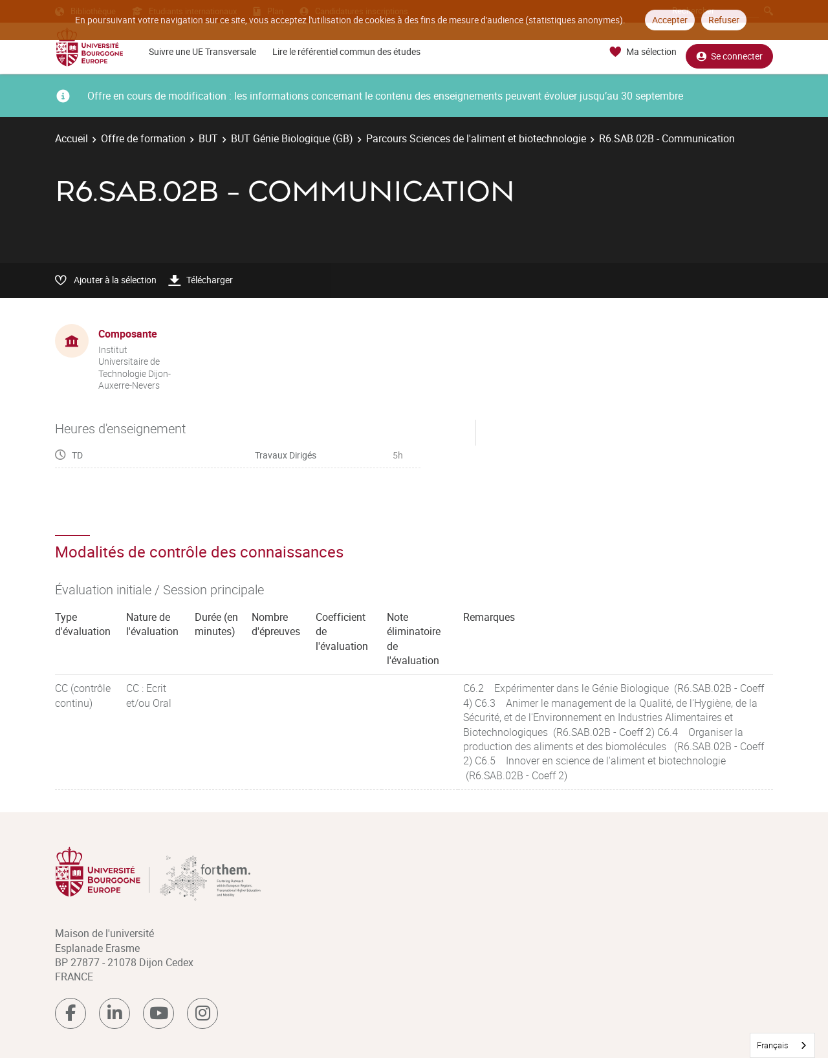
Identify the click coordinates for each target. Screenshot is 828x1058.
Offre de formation (143, 138)
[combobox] (782, 1045)
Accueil (71, 138)
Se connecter (729, 52)
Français (773, 1045)
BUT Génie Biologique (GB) (292, 138)
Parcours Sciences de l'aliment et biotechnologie (476, 138)
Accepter (670, 20)
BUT (208, 138)
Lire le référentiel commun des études (346, 51)
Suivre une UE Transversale (202, 51)
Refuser (723, 20)
